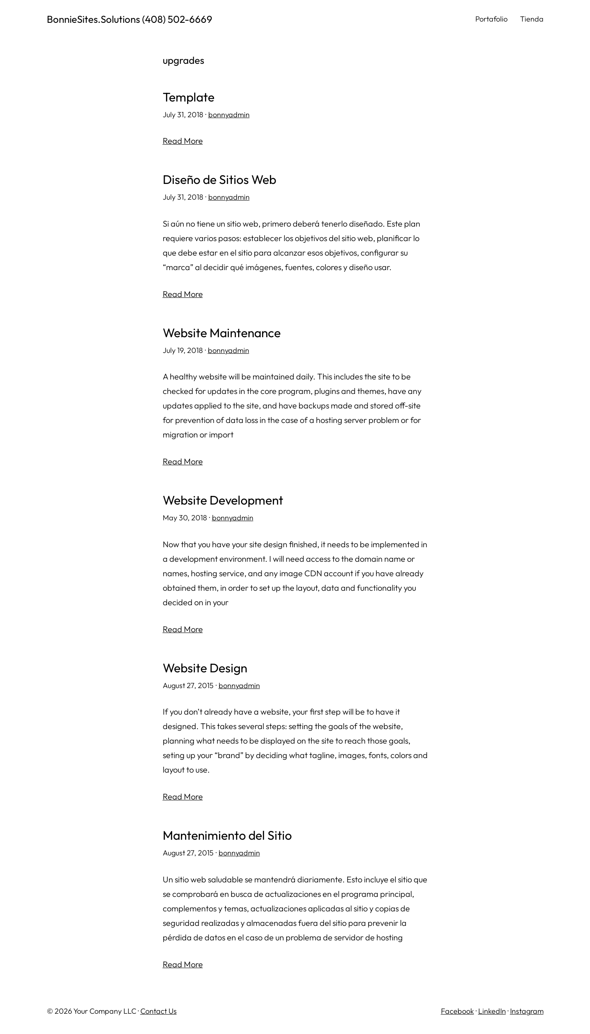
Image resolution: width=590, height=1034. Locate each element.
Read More (183, 140)
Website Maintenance (222, 333)
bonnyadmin (229, 114)
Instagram (527, 1011)
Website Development (223, 500)
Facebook (457, 1011)
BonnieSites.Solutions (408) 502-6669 (129, 19)
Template (188, 97)
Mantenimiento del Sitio (227, 835)
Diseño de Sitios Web (219, 179)
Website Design (205, 668)
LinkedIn (492, 1011)
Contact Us (158, 1011)
